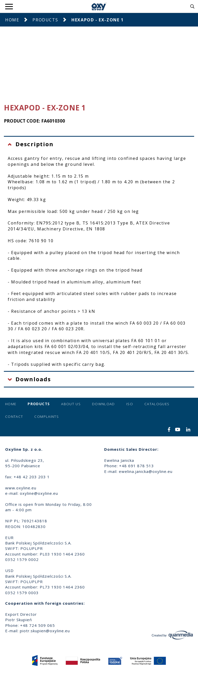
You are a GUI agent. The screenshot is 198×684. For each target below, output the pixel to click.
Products (45, 20)
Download (103, 404)
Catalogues (157, 404)
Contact (14, 416)
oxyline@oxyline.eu (39, 493)
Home (12, 20)
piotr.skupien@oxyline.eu (45, 630)
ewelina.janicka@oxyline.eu (145, 471)
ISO (129, 404)
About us (71, 404)
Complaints (46, 416)
